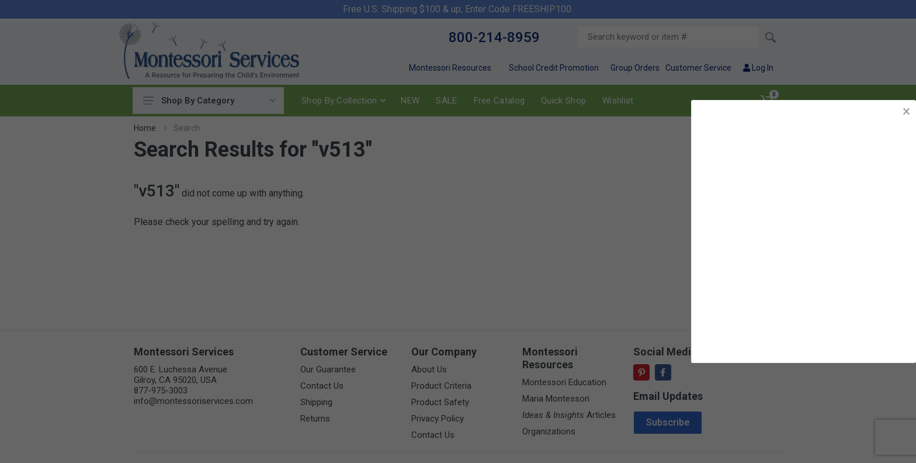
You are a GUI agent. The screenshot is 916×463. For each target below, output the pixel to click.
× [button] (906, 111)
